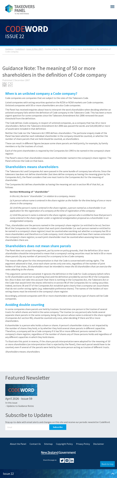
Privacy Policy (83, 443)
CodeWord (20, 49)
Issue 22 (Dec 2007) (34, 49)
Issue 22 (58, 474)
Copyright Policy (64, 443)
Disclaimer (98, 443)
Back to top (107, 464)
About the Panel (18, 443)
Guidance (9, 49)
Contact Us (35, 443)
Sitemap (48, 443)
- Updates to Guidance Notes (19, 405)
